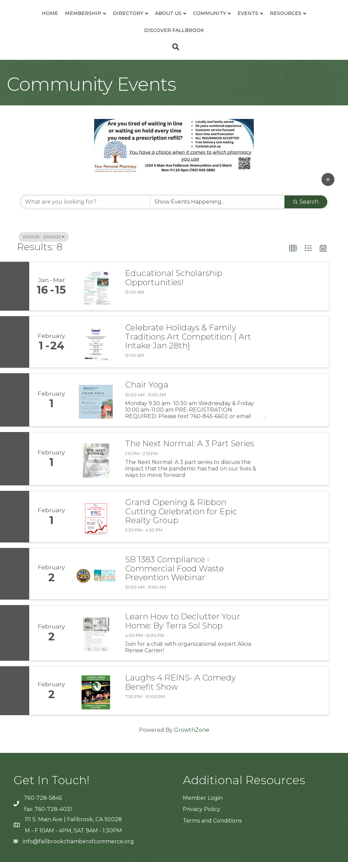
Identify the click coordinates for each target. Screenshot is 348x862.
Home (50, 13)
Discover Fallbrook (174, 30)
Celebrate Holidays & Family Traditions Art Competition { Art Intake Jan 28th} (188, 336)
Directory (128, 13)
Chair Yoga (146, 384)
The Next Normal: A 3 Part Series (189, 443)
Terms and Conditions (212, 820)
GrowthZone (191, 730)
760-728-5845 (43, 798)
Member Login (203, 798)
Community (209, 13)
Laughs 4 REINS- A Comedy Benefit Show (180, 682)
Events (248, 13)
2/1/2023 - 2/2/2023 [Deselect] (44, 236)
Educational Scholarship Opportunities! (173, 278)
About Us (168, 13)
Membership (83, 13)
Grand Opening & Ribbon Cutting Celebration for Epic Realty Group (181, 511)
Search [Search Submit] (305, 202)
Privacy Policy (201, 809)
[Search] (174, 47)
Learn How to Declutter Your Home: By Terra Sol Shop (182, 621)
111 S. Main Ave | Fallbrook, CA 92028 (73, 819)
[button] (327, 179)
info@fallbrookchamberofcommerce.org (78, 841)
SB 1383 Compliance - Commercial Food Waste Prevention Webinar (174, 568)
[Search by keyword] (85, 201)
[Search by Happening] (217, 201)
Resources (285, 13)
